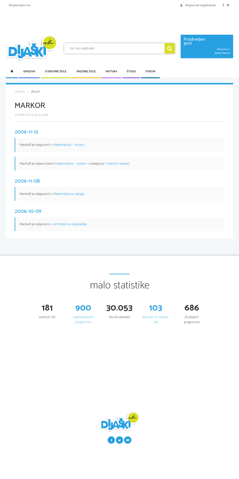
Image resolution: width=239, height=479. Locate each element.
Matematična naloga (68, 194)
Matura (111, 71)
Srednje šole (86, 71)
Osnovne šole (56, 71)
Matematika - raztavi (69, 145)
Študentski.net (19, 5)
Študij (131, 71)
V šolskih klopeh (117, 164)
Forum (150, 71)
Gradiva (29, 71)
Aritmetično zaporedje (70, 224)
